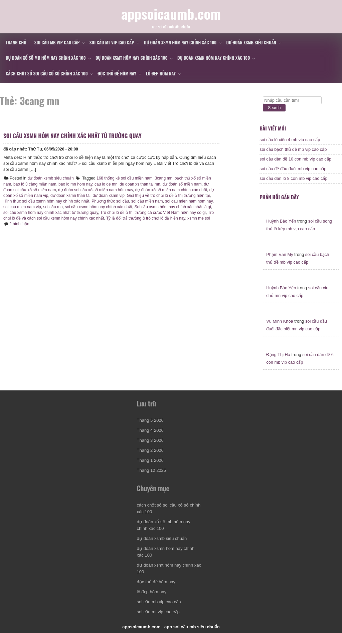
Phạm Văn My (279, 254)
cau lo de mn (106, 184)
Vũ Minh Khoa (279, 321)
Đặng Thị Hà (278, 354)
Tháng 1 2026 (150, 460)
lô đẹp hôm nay (161, 73)
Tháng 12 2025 (151, 470)
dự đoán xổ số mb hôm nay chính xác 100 (46, 57)
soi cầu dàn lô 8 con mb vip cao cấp (293, 178)
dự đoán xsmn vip (108, 195)
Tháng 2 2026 (150, 450)
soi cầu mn (52, 207)
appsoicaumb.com (171, 13)
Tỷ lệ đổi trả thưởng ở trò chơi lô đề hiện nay (145, 218)
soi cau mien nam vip (22, 207)
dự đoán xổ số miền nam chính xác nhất (171, 190)
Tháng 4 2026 (150, 430)
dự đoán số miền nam (181, 184)
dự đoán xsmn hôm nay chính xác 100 (180, 42)
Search (274, 107)
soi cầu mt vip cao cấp (112, 42)
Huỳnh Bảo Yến (281, 221)
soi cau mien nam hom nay (189, 201)
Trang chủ (16, 42)
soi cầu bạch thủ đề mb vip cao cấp (293, 149)
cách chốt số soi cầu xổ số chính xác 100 (47, 73)
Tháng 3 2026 (150, 440)
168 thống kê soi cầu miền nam (125, 178)
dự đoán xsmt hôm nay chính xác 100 (132, 57)
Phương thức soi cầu (110, 201)
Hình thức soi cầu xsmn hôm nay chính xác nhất (46, 201)
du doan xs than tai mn (140, 184)
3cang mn (163, 178)
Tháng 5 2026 (150, 420)
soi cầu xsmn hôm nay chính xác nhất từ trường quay (72, 135)
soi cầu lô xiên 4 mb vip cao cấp (290, 139)
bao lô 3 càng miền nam (34, 184)
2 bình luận (19, 224)
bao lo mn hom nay (75, 184)
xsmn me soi (198, 218)
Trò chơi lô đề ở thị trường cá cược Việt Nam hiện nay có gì (153, 212)
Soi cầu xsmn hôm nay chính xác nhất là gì (173, 207)
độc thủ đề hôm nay (117, 73)
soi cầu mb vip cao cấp (57, 42)
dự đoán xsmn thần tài (70, 195)
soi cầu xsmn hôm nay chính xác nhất (98, 207)
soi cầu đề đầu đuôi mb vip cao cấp (293, 168)
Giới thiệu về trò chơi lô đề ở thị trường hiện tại (168, 195)
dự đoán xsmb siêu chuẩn (251, 42)
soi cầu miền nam (147, 201)
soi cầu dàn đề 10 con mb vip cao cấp (295, 159)
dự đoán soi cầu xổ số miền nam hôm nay (95, 190)
